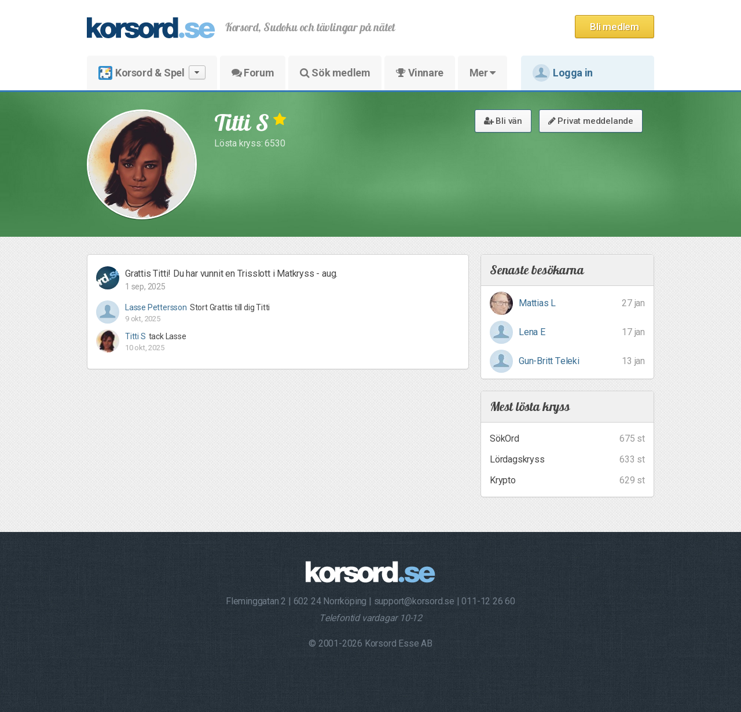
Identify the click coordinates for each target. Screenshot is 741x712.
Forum (253, 73)
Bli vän (503, 121)
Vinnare (419, 73)
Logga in (563, 73)
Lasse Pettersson (156, 307)
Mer (482, 73)
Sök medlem (335, 73)
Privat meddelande (590, 121)
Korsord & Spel (152, 72)
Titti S (135, 336)
